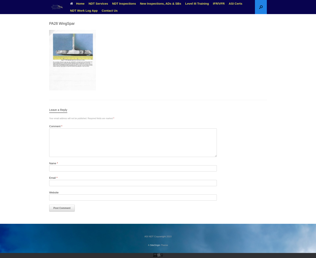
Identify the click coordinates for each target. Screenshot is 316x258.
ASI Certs (235, 3)
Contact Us (109, 10)
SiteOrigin (155, 245)
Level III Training (197, 3)
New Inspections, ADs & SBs (160, 3)
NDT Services (98, 3)
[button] (261, 7)
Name (53, 163)
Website (54, 192)
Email (53, 177)
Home (77, 3)
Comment (55, 126)
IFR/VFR (219, 3)
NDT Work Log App (84, 10)
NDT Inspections (124, 3)
